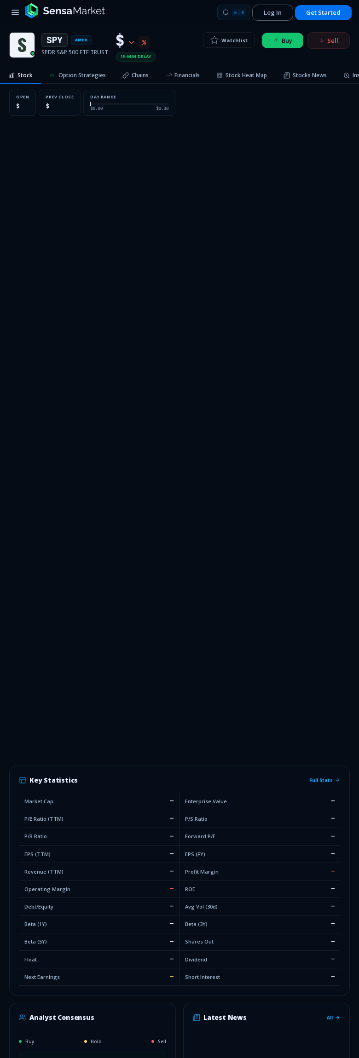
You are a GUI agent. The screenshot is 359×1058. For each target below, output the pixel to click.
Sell (328, 40)
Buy (282, 40)
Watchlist (229, 40)
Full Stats (324, 780)
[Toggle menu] (15, 12)
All (333, 1017)
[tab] (20, 76)
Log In (273, 12)
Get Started (323, 12)
